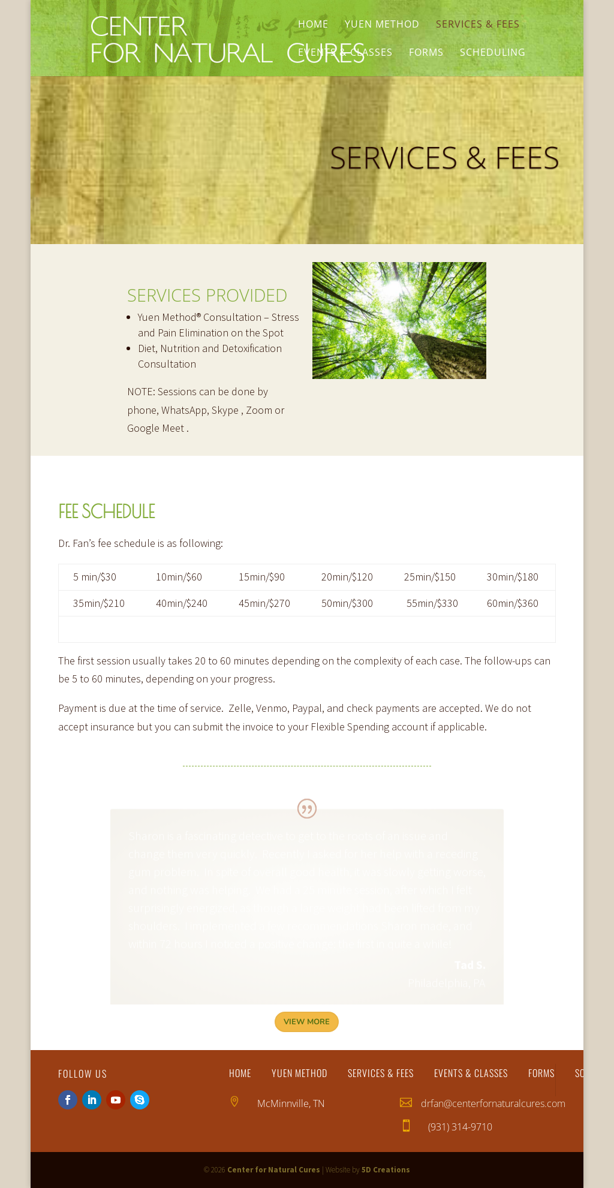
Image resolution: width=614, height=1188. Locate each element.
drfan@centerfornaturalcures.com (493, 1103)
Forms (426, 53)
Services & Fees (478, 25)
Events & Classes (345, 53)
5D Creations (386, 1170)
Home (313, 25)
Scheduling (493, 53)
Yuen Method (382, 25)
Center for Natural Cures (273, 1170)
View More (307, 1021)
